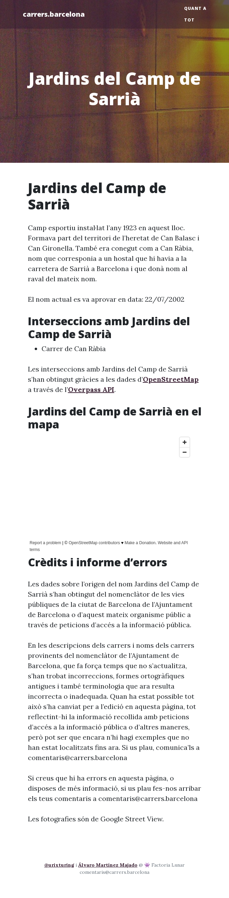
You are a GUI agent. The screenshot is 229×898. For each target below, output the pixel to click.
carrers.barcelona (54, 14)
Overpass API (91, 389)
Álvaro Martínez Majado (107, 865)
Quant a (195, 8)
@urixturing (59, 865)
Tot (189, 20)
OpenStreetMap (171, 379)
